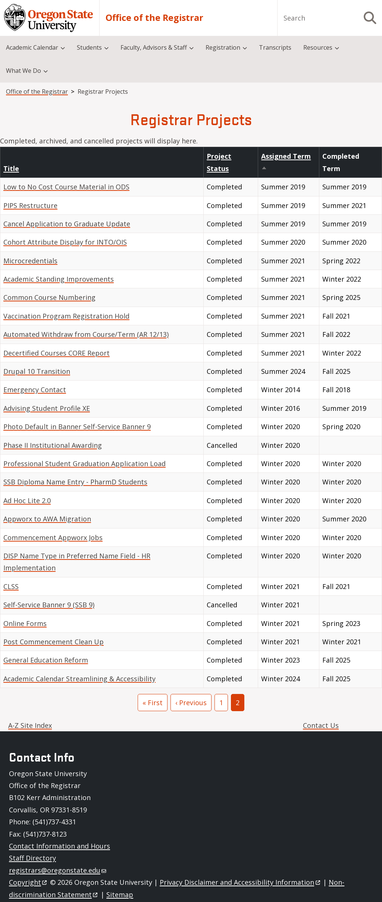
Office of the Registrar (154, 17)
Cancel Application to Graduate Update (66, 223)
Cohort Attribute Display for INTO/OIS (65, 242)
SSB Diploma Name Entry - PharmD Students (75, 481)
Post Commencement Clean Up (53, 641)
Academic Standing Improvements (58, 279)
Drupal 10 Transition (36, 371)
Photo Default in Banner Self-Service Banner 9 (77, 426)
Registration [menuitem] (223, 47)
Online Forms (25, 623)
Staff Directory (32, 857)
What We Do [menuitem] (23, 70)
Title (11, 168)
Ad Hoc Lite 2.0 (27, 500)
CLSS (11, 586)
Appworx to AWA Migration (47, 518)
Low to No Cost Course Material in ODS (66, 186)
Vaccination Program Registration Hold (66, 315)
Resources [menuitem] (317, 47)
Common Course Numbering (49, 297)
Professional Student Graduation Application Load (84, 463)
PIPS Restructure (30, 205)
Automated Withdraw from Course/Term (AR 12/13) (86, 334)
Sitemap (119, 894)
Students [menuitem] (89, 47)
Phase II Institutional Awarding (52, 445)
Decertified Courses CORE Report (56, 352)
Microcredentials (30, 260)
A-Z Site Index (30, 725)
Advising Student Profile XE (46, 408)
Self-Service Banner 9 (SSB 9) (48, 604)
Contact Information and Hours (59, 845)
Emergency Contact (34, 389)
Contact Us (321, 725)
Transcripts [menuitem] (275, 47)
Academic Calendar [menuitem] (32, 47)
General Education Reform (45, 659)
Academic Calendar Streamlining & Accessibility (79, 678)
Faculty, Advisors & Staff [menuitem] (153, 47)
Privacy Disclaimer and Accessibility (240, 882)
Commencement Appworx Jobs (53, 537)
